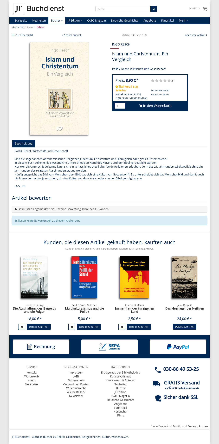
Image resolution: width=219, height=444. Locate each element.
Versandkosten (198, 426)
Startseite (21, 20)
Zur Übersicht (24, 35)
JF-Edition (75, 20)
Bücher (57, 20)
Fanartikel (167, 20)
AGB (76, 376)
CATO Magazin (120, 396)
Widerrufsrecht (76, 388)
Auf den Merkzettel (160, 90)
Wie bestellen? (76, 392)
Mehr (183, 20)
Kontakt (32, 372)
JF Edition (120, 392)
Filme (120, 415)
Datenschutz (76, 380)
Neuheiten (39, 20)
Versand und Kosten (76, 384)
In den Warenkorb (155, 105)
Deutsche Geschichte (124, 20)
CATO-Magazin (96, 20)
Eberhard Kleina (134, 305)
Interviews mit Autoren (120, 380)
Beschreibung (24, 143)
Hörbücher (120, 411)
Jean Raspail (185, 305)
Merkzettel (31, 384)
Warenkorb (31, 376)
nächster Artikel (195, 35)
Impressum (76, 372)
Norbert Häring (34, 305)
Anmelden (194, 8)
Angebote (150, 20)
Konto (32, 380)
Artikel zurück (72, 35)
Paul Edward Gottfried (84, 305)
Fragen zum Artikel (160, 94)
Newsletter (76, 396)
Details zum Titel (38, 326)
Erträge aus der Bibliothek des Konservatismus (120, 374)
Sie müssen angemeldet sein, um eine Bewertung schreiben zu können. (63, 209)
